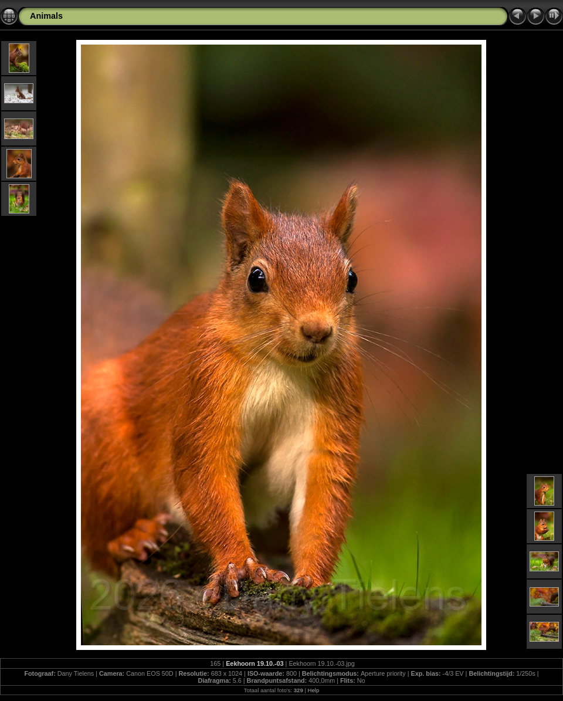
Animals (46, 16)
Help (314, 690)
